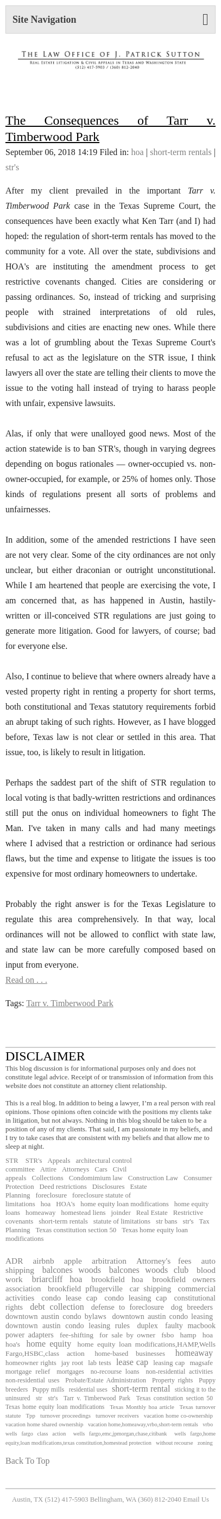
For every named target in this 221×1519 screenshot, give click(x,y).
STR (11, 1160)
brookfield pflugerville (85, 1288)
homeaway (40, 1213)
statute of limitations (121, 1221)
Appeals (58, 1160)
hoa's (12, 1344)
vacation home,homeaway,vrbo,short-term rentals (143, 1424)
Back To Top (27, 1460)
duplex (147, 1325)
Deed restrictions (63, 1186)
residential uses (88, 1389)
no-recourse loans (115, 1371)
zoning (205, 1443)
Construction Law (153, 1178)
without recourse (174, 1443)
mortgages (70, 1371)
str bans (166, 1221)
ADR (14, 1260)
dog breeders (192, 1307)
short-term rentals (180, 152)
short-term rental (141, 1388)
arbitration (109, 1260)
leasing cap (169, 1363)
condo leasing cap (135, 1297)
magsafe (201, 1363)
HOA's (65, 1204)
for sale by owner (127, 1335)
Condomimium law (96, 1178)
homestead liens (83, 1213)
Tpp (30, 1415)
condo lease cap (69, 1297)
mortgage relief (27, 1371)
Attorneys (75, 1169)
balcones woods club (148, 1270)
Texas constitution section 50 (76, 1230)
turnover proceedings (65, 1415)
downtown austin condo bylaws (55, 1316)
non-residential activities (179, 1371)
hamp (188, 1335)
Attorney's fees (164, 1260)
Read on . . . (26, 979)
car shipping (150, 1288)
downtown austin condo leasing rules (67, 1325)
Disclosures (108, 1186)
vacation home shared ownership (44, 1424)
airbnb (43, 1260)
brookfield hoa (117, 1279)
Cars (100, 1169)
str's (12, 167)
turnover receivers (117, 1415)
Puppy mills (49, 1389)
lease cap (132, 1362)
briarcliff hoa (57, 1279)
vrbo (208, 1424)
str (39, 1398)
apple (73, 1260)
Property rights (172, 1380)
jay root (72, 1363)
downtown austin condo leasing (162, 1316)
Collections (47, 1178)
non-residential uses (32, 1380)
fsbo (167, 1335)
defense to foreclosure (127, 1307)
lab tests (99, 1363)
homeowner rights (30, 1363)
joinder (121, 1213)
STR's (32, 1160)
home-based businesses (129, 1353)
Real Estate (152, 1213)
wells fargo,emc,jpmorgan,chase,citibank (120, 1434)
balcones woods (71, 1270)
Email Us (196, 1499)
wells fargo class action (35, 1434)
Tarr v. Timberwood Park (69, 1003)
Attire (48, 1169)
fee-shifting (76, 1335)
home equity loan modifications (124, 1204)
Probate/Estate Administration (105, 1380)
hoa (137, 152)
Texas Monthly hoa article (142, 1407)
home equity (48, 1343)
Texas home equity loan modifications (54, 1407)
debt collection (57, 1306)
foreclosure (51, 1195)
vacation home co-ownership (178, 1415)
